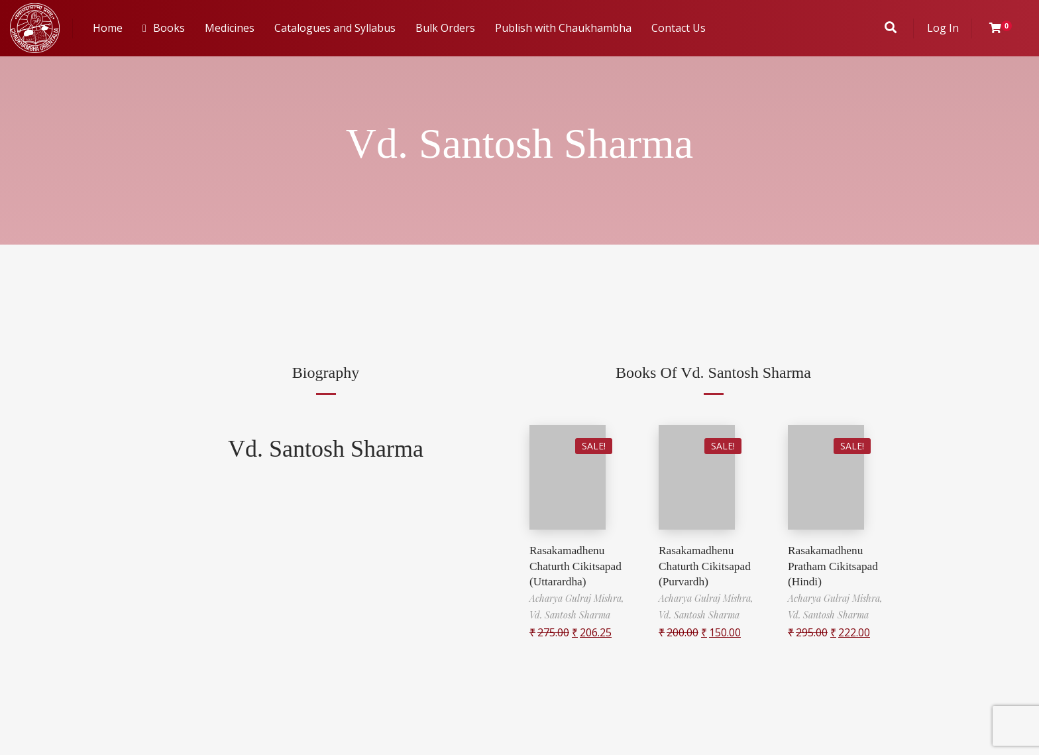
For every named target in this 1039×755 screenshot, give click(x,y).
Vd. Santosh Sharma (325, 449)
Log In (943, 28)
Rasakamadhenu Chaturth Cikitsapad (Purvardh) (706, 566)
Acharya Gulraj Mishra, (576, 597)
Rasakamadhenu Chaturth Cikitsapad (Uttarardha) (577, 566)
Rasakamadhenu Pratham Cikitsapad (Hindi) (834, 566)
